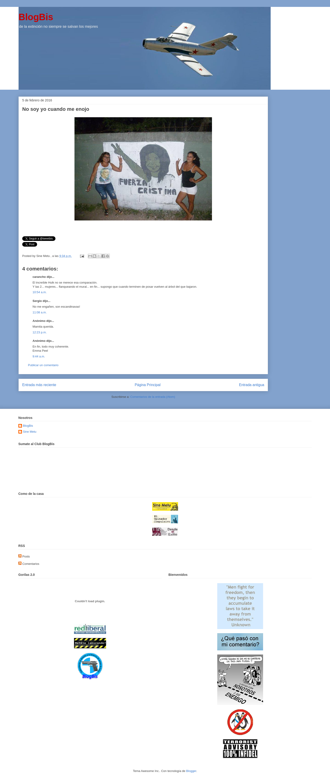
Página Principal (148, 385)
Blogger (191, 771)
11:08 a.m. (40, 312)
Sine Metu (29, 431)
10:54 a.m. (40, 292)
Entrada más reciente (39, 385)
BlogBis (36, 17)
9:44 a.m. (39, 356)
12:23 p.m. (40, 332)
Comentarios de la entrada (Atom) (152, 396)
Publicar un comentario (43, 365)
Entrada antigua (251, 385)
